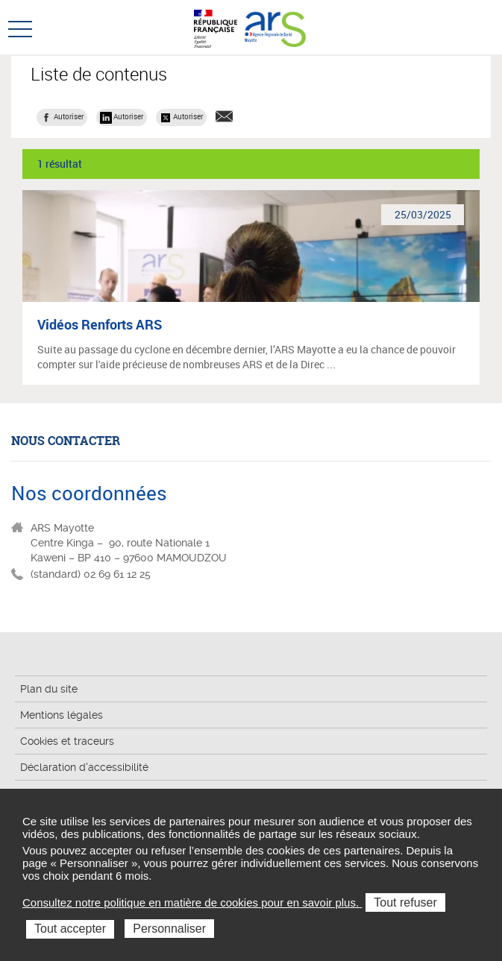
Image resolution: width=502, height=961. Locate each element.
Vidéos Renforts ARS (99, 324)
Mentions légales (61, 715)
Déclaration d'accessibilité (84, 767)
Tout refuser (405, 902)
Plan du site (49, 689)
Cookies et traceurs (67, 741)
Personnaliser (169, 928)
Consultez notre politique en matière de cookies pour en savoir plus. (192, 902)
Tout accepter (70, 928)
